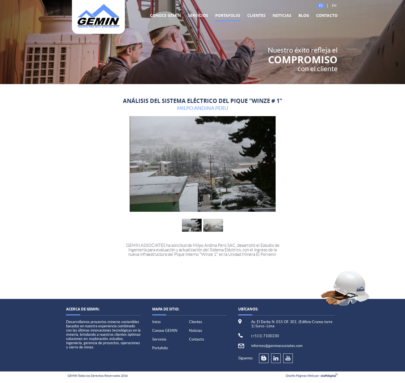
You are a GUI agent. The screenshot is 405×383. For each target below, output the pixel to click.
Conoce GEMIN (165, 15)
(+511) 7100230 (265, 336)
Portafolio (227, 15)
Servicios (198, 15)
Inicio (156, 322)
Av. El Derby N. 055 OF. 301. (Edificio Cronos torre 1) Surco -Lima (291, 324)
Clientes (256, 15)
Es (321, 5)
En (334, 5)
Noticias (282, 15)
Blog (303, 15)
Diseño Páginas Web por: (312, 375)
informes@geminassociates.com (277, 346)
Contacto (327, 15)
